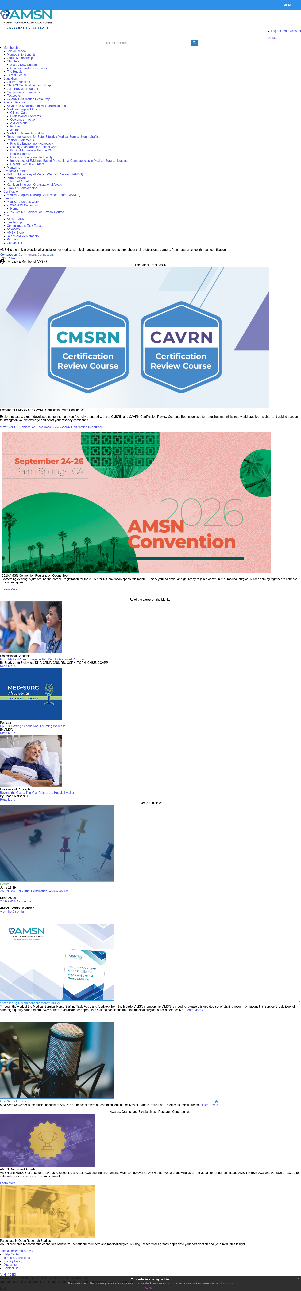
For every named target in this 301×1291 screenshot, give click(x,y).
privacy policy (226, 1283)
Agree (148, 1287)
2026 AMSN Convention (16, 901)
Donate (272, 37)
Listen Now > (209, 1104)
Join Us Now (8, 258)
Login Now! (55, 261)
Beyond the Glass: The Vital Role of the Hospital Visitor (37, 792)
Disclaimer (10, 1264)
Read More (7, 666)
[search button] (194, 43)
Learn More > (195, 1010)
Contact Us (10, 1268)
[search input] (147, 43)
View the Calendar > (13, 911)
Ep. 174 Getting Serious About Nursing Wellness (32, 726)
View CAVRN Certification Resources (77, 427)
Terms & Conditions (16, 1257)
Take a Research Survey (16, 1251)
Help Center (11, 1254)
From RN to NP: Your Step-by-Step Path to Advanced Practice (42, 659)
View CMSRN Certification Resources (25, 427)
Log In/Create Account (286, 31)
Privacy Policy (12, 1261)
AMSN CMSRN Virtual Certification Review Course (34, 891)
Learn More (9, 589)
